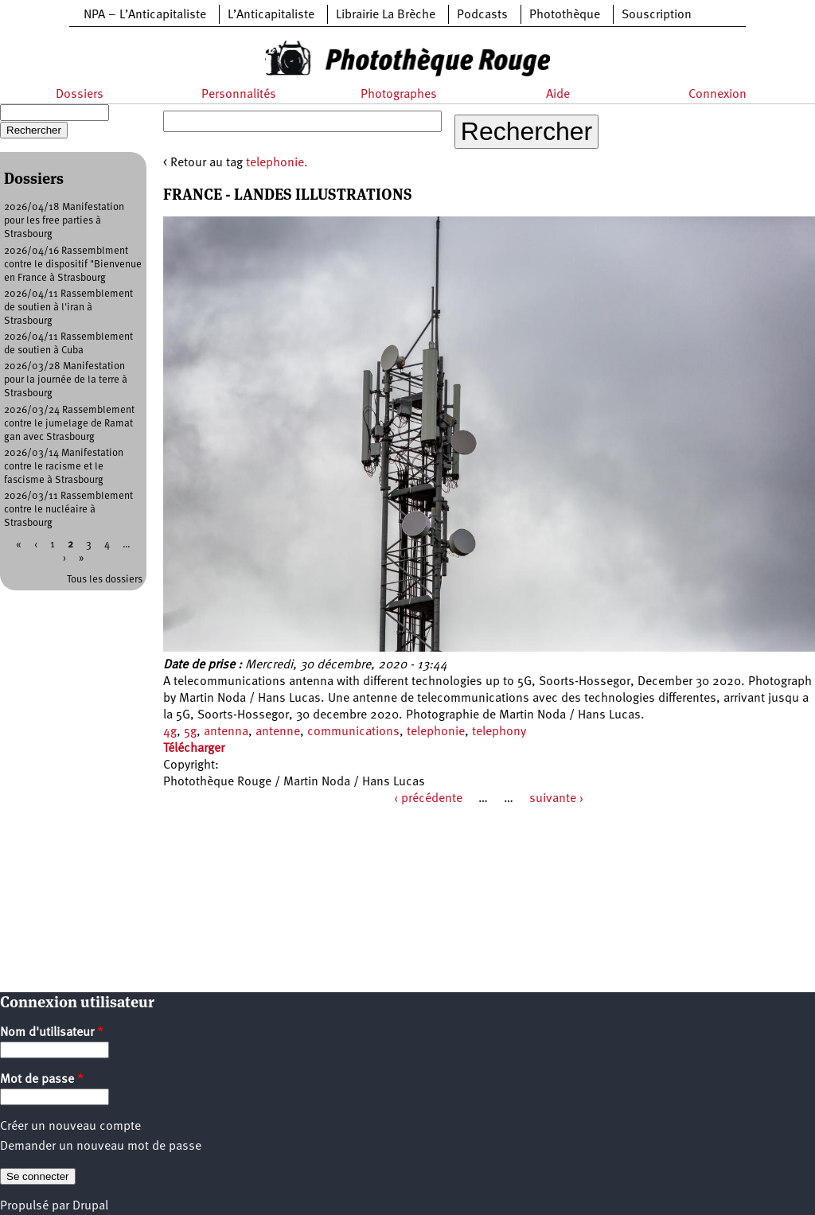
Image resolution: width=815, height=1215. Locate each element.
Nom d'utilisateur (51, 1032)
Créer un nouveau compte (70, 1126)
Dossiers (79, 94)
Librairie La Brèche (385, 15)
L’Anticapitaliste (271, 15)
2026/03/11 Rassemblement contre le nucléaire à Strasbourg (68, 509)
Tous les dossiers (104, 579)
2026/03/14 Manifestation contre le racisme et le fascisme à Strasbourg (63, 466)
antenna (226, 732)
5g (190, 732)
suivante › (556, 798)
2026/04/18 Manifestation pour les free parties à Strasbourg (64, 220)
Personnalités (238, 94)
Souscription (657, 15)
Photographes (399, 94)
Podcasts (482, 15)
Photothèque (564, 15)
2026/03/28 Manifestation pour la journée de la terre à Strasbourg (65, 380)
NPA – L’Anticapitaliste (145, 15)
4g (170, 732)
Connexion (717, 94)
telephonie (436, 732)
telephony (499, 732)
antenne (277, 732)
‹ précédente (428, 798)
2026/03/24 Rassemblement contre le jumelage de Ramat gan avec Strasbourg (69, 423)
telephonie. (277, 163)
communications (353, 732)
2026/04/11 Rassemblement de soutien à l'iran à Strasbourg (68, 307)
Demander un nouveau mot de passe (100, 1146)
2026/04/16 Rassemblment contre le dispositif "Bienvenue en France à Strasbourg (73, 264)
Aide (558, 94)
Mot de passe (42, 1079)
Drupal (90, 1206)
